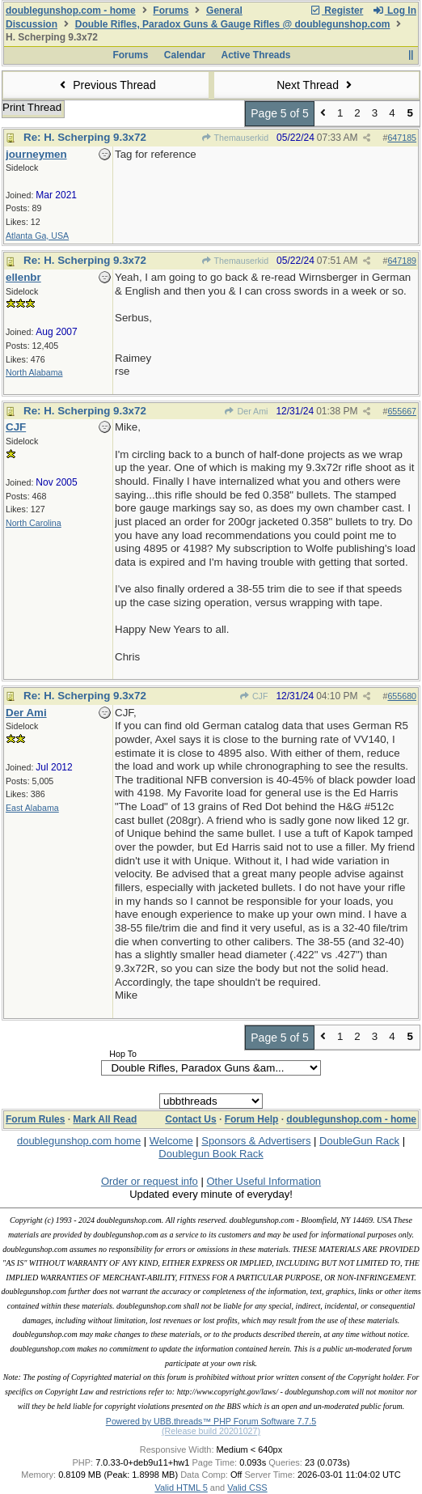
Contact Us (190, 1119)
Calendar (184, 55)
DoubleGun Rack (359, 1141)
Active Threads (256, 55)
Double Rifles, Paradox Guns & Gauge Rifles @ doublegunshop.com (232, 24)
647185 (401, 137)
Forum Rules (35, 1119)
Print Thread (31, 107)
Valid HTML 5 (180, 1487)
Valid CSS (247, 1487)
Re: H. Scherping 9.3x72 (84, 137)
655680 (401, 696)
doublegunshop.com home (79, 1141)
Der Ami (246, 411)
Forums (170, 10)
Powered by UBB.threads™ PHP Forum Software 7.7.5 (211, 1421)
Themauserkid (234, 137)
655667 (401, 411)
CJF (253, 696)
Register (336, 10)
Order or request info (149, 1181)
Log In (394, 10)
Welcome (171, 1141)
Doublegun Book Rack (210, 1154)
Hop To (123, 1054)
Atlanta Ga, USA (37, 235)
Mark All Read (105, 1119)
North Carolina (33, 523)
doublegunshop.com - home (71, 10)
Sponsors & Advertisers (255, 1141)
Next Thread (316, 85)
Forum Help (252, 1119)
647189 (401, 260)
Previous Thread (106, 85)
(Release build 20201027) (211, 1431)
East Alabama (32, 808)
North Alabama (34, 372)
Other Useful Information (263, 1181)
